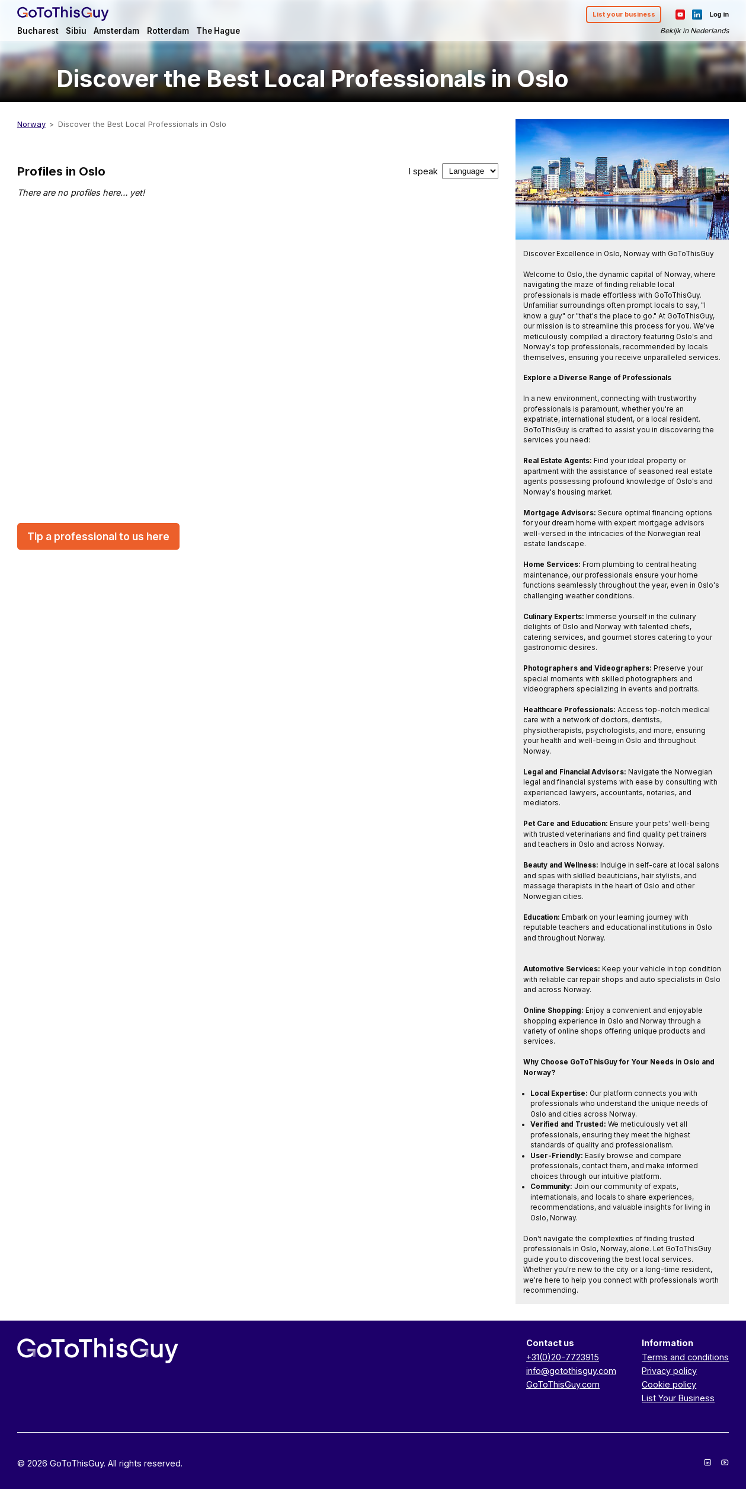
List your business (624, 14)
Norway (31, 124)
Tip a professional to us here (98, 536)
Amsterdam (116, 31)
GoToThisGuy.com (563, 1384)
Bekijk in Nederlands (694, 30)
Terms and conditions (685, 1357)
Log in (719, 14)
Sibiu (76, 31)
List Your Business (678, 1398)
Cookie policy (669, 1384)
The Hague (218, 31)
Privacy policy (669, 1371)
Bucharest (38, 31)
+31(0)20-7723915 (562, 1357)
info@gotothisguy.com (571, 1371)
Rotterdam (168, 31)
